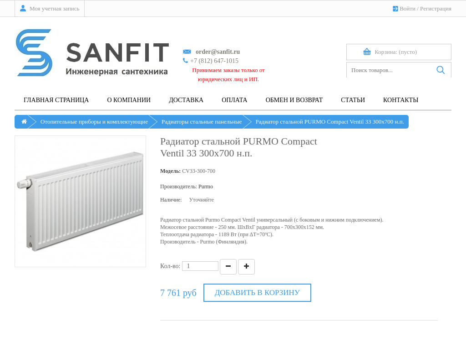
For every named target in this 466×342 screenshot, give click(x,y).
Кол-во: (170, 266)
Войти (407, 8)
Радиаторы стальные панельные (202, 121)
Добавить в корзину (257, 292)
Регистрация (435, 8)
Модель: (170, 171)
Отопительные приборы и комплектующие (94, 121)
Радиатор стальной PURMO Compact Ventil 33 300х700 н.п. (330, 121)
